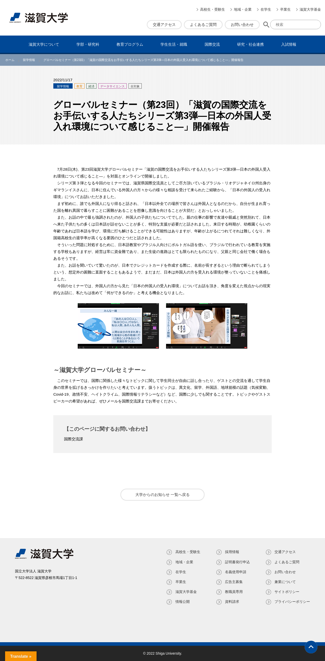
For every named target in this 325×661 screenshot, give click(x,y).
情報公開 (182, 602)
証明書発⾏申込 (237, 562)
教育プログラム (130, 44)
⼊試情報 (288, 44)
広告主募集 (233, 582)
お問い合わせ (242, 24)
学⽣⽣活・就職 (173, 44)
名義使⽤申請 (235, 572)
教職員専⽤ (233, 592)
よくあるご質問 (203, 24)
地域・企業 (243, 9)
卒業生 (285, 9)
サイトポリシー (286, 592)
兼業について (285, 582)
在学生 (266, 9)
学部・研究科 (87, 44)
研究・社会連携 (250, 44)
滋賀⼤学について (44, 44)
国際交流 (212, 44)
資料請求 (232, 602)
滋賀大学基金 (310, 9)
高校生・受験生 (212, 9)
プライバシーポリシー (292, 602)
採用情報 (232, 552)
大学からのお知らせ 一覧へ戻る (162, 494)
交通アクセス (164, 24)
